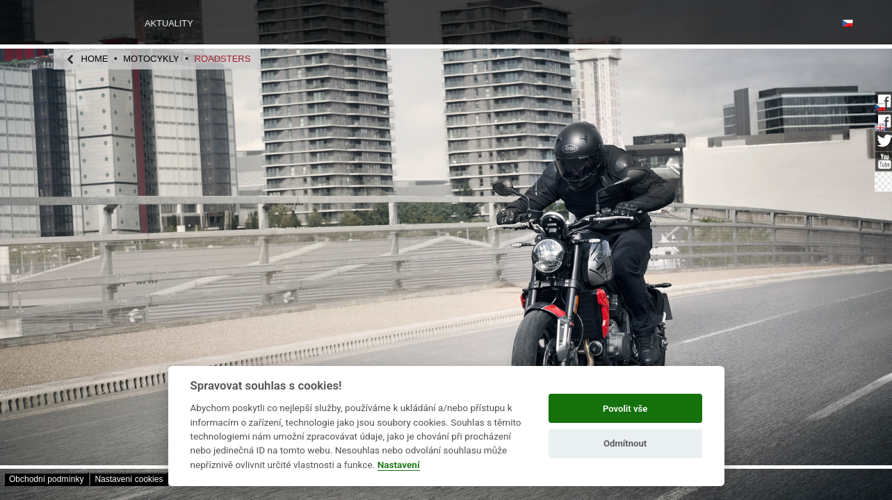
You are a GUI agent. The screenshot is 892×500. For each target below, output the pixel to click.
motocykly (151, 58)
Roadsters (223, 58)
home (94, 58)
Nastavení (399, 464)
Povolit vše (625, 408)
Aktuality (169, 23)
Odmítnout (625, 443)
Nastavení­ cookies (129, 479)
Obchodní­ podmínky (46, 479)
